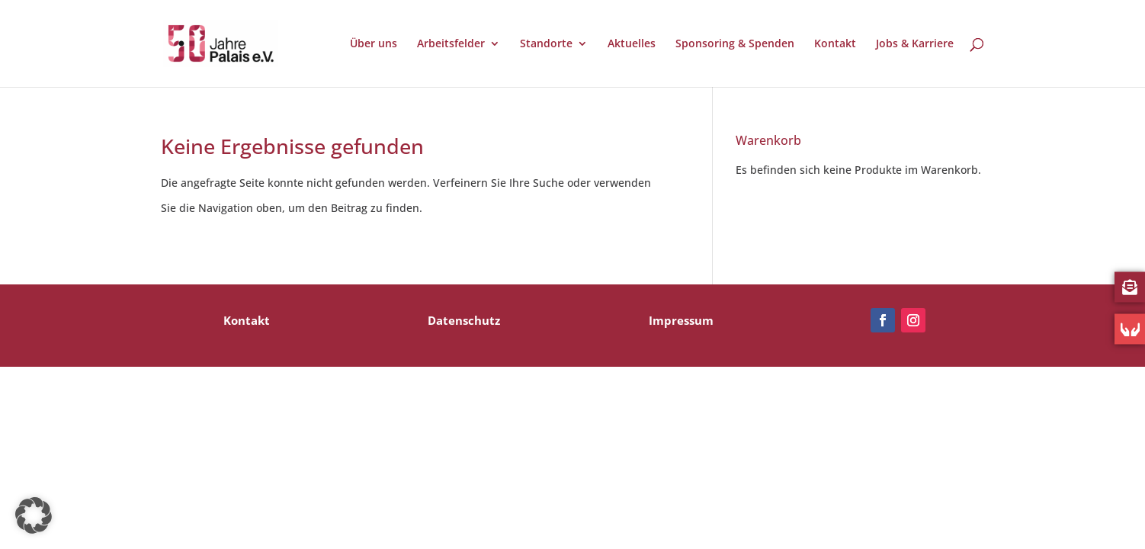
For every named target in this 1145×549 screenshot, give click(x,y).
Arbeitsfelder (451, 44)
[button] (33, 515)
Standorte (546, 44)
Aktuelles (632, 44)
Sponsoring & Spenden (734, 44)
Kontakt (835, 44)
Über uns (373, 44)
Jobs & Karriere (915, 44)
